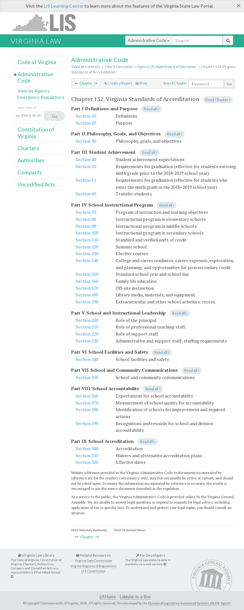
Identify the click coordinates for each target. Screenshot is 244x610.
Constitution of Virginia (35, 132)
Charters (28, 148)
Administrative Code (149, 40)
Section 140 (87, 260)
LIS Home (108, 596)
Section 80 (86, 219)
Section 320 (87, 462)
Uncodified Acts (36, 184)
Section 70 (86, 212)
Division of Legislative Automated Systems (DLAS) (184, 603)
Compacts (29, 172)
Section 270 (87, 403)
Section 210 (87, 327)
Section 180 (87, 295)
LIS (47, 22)
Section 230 (87, 341)
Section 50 (86, 166)
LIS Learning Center (64, 6)
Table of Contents (85, 66)
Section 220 (87, 334)
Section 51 (86, 180)
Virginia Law (36, 41)
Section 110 (87, 240)
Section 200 (87, 320)
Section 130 (87, 253)
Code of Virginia (36, 62)
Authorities (30, 160)
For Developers (150, 555)
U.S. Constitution (93, 571)
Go (229, 83)
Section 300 (87, 448)
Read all (151, 108)
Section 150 (87, 274)
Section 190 (87, 302)
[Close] (238, 5)
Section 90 (86, 226)
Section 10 (86, 116)
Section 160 (87, 281)
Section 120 (87, 247)
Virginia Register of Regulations (93, 566)
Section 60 (86, 194)
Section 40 (86, 159)
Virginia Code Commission (93, 560)
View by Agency (33, 90)
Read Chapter (218, 99)
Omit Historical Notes (130, 530)
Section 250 (87, 377)
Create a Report (118, 83)
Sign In (225, 603)
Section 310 (87, 455)
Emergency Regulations (40, 97)
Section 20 (86, 123)
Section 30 (86, 141)
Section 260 (87, 396)
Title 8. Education (119, 66)
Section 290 (87, 423)
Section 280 (87, 409)
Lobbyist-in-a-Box (135, 596)
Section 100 (87, 233)
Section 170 (87, 288)
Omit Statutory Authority (89, 530)
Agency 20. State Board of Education (166, 66)
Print (141, 83)
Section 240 (87, 359)
